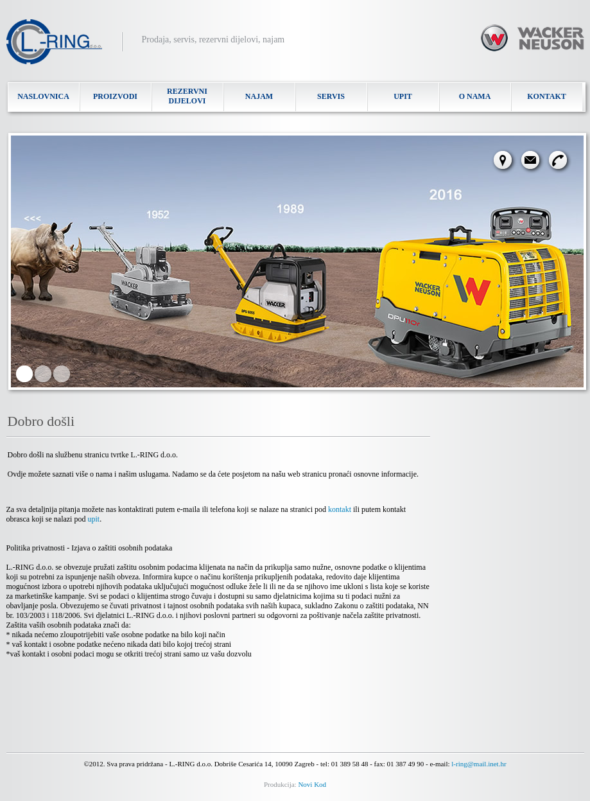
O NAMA (475, 96)
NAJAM (259, 96)
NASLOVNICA (43, 96)
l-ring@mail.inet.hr (478, 764)
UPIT (403, 96)
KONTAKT (546, 96)
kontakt (339, 509)
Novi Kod (312, 784)
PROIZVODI (115, 96)
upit (93, 519)
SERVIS (331, 96)
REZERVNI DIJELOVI (187, 96)
